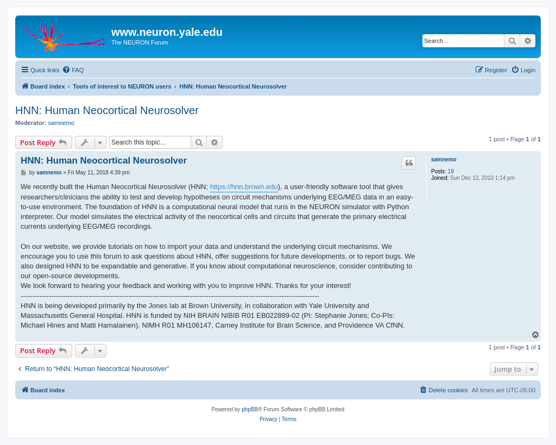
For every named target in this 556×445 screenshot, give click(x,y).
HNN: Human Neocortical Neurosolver (107, 110)
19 (451, 171)
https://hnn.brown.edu (244, 187)
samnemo (61, 123)
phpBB (250, 409)
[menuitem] (73, 70)
